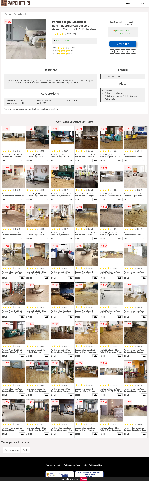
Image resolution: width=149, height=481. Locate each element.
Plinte (141, 3)
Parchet (126, 3)
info (22, 161)
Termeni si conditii (54, 465)
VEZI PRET (123, 44)
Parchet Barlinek (20, 14)
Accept (84, 479)
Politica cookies (95, 465)
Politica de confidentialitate (75, 465)
